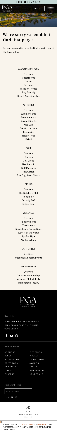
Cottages (28, 85)
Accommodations (28, 69)
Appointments (28, 221)
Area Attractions (28, 128)
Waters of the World (28, 232)
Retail (28, 139)
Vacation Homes (28, 88)
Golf (28, 148)
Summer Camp (28, 113)
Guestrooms (28, 77)
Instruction (29, 171)
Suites (28, 81)
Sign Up (11, 397)
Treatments (28, 225)
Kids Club (28, 124)
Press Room (11, 363)
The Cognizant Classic (28, 175)
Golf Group (28, 160)
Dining (29, 184)
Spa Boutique (28, 236)
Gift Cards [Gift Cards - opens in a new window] (35, 352)
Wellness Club (28, 240)
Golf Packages (28, 168)
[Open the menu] (51, 8)
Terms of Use (36, 359)
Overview (28, 74)
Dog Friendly (28, 92)
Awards (34, 363)
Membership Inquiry (28, 282)
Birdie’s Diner (28, 204)
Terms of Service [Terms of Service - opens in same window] (26, 424)
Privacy (33, 356)
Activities (29, 105)
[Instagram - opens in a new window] (17, 335)
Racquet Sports (28, 121)
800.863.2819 (28, 2)
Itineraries (28, 132)
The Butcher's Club (28, 193)
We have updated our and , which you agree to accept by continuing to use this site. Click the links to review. (28, 427)
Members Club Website (28, 279)
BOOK (38, 8)
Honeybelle (28, 196)
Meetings (28, 254)
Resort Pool (28, 135)
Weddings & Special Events (28, 257)
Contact (9, 370)
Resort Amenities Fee (28, 96)
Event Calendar (28, 117)
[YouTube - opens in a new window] (11, 335)
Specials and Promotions (28, 229)
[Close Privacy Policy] (1, 422)
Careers (9, 374)
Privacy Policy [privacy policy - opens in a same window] (42, 424)
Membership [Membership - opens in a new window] (36, 374)
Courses (28, 157)
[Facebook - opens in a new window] (6, 335)
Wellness (28, 213)
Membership (28, 164)
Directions (11, 367)
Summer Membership (28, 275)
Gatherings (29, 249)
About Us (10, 352)
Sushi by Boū (28, 200)
